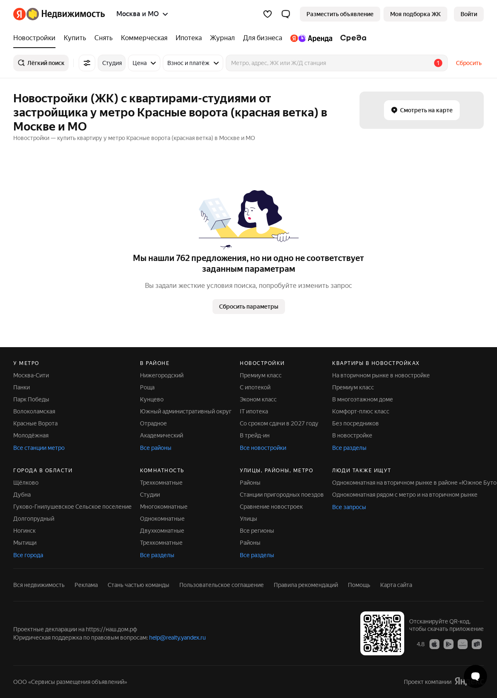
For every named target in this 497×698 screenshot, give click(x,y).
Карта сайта (396, 585)
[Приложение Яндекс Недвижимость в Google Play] (449, 643)
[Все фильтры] (87, 63)
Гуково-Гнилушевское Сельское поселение (72, 506)
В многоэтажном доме (362, 399)
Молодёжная (30, 435)
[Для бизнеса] (262, 38)
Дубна (22, 494)
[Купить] (75, 38)
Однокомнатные (162, 518)
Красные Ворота (35, 423)
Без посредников (355, 423)
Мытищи (24, 542)
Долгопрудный (33, 518)
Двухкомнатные (162, 530)
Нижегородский (161, 375)
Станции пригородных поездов (282, 494)
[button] (285, 14)
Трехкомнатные (161, 482)
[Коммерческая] (144, 38)
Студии (150, 494)
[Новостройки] (36, 38)
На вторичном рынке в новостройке (381, 375)
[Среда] (351, 38)
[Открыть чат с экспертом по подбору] (475, 676)
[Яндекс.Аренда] (311, 38)
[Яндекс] (19, 14)
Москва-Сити (31, 375)
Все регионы (257, 530)
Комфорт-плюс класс (360, 411)
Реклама (86, 585)
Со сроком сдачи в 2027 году (279, 423)
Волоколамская (34, 411)
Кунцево (152, 399)
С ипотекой (255, 387)
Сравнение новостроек (271, 506)
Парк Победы (31, 399)
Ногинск (24, 530)
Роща (147, 387)
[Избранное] (267, 14)
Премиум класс (261, 375)
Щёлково (26, 482)
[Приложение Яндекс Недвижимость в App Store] (434, 643)
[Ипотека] (188, 38)
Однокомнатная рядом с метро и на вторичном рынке (405, 494)
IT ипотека (254, 411)
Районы (250, 482)
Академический (161, 435)
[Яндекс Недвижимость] (66, 14)
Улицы (248, 518)
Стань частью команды (138, 585)
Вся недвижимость (39, 585)
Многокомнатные (164, 506)
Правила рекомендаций (306, 585)
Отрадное (153, 423)
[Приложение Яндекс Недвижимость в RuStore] (477, 643)
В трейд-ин (255, 435)
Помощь (359, 585)
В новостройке (352, 435)
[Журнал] (222, 38)
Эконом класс (258, 399)
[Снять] (103, 38)
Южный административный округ (186, 411)
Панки (21, 387)
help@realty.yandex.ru (177, 637)
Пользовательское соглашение (221, 585)
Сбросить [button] (469, 63)
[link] (469, 14)
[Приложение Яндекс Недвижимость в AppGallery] (463, 643)
